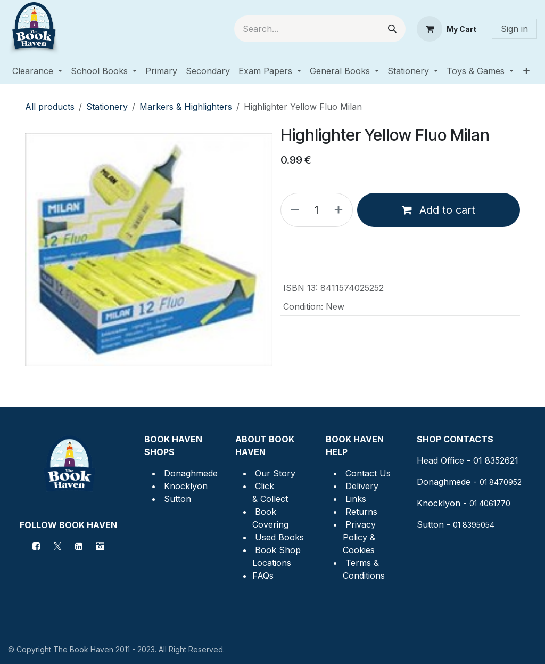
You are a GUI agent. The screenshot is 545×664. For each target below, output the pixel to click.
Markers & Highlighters (185, 106)
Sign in (514, 28)
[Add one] (340, 209)
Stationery (107, 106)
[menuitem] (37, 71)
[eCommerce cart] (446, 28)
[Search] (392, 28)
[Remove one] (292, 209)
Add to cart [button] (438, 210)
